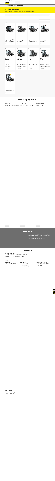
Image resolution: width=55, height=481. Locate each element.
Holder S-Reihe (22, 15)
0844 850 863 (23, 424)
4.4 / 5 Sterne (41, 413)
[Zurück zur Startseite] (7, 3)
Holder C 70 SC (43, 35)
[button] (49, 15)
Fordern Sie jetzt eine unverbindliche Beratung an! (17, 5)
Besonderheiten (16, 15)
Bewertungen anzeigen (42, 415)
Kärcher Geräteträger (38, 15)
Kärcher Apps (6, 426)
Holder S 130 (7, 35)
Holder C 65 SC (19, 59)
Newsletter (6, 424)
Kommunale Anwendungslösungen (48, 15)
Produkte (6, 15)
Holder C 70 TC (31, 35)
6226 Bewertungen (42, 414)
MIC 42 (41, 59)
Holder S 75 (19, 35)
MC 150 (30, 59)
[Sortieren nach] (44, 20)
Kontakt (5, 423)
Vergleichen (7, 68)
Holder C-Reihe (32, 15)
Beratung (26, 15)
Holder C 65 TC (7, 59)
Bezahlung (6, 413)
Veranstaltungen (6, 425)
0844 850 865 (18, 428)
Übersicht (11, 15)
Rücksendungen (6, 415)
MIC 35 (6, 84)
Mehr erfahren (31, 296)
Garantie (6, 414)
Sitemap (29, 422)
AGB (5, 416)
